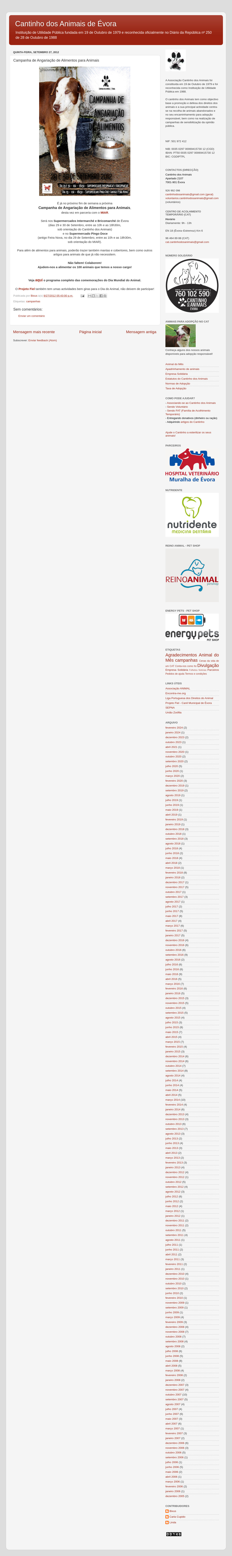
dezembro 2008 (174, 1326)
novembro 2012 (174, 1177)
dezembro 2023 (174, 737)
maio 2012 (171, 1206)
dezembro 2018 (174, 829)
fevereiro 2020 (174, 780)
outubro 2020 (173, 756)
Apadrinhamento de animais (182, 369)
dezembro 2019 (174, 785)
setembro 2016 (174, 954)
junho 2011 (172, 1249)
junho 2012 (172, 1201)
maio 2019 (171, 809)
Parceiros (213, 669)
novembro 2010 (174, 1278)
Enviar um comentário (31, 315)
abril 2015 (171, 1036)
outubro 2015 (173, 1007)
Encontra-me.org (175, 693)
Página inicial (90, 332)
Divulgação (208, 665)
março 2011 (172, 1259)
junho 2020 (172, 771)
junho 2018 (172, 853)
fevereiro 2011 (174, 1264)
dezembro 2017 (174, 882)
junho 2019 (172, 804)
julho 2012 (171, 1196)
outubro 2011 (173, 1230)
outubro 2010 (173, 1283)
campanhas (33, 301)
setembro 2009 (174, 1307)
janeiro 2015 (172, 1051)
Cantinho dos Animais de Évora (65, 24)
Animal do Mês (174, 364)
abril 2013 (171, 1152)
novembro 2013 (174, 1119)
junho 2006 (172, 1467)
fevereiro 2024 (174, 727)
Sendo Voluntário (177, 406)
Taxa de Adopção (175, 388)
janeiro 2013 (172, 1167)
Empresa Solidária (176, 373)
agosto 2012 (172, 1191)
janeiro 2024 (172, 732)
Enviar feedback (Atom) (42, 340)
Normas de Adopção (177, 383)
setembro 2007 (174, 1399)
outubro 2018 (173, 833)
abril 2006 (171, 1476)
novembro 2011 (174, 1225)
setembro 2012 (174, 1186)
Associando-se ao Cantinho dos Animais (191, 402)
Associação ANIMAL (177, 688)
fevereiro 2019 (174, 819)
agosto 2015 (172, 1017)
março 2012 (172, 1211)
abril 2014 (171, 1094)
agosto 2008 (172, 1346)
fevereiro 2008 (174, 1375)
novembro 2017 (174, 887)
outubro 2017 (173, 891)
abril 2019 (171, 814)
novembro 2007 (174, 1389)
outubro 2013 (173, 1124)
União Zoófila (173, 712)
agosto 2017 (172, 901)
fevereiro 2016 (174, 988)
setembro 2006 (174, 1457)
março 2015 (172, 1041)
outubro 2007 (173, 1394)
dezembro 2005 (174, 1496)
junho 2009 (172, 1312)
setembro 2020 (174, 761)
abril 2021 (171, 747)
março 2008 (172, 1370)
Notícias (202, 670)
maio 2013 (171, 1148)
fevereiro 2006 (174, 1486)
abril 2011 (171, 1254)
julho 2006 (171, 1462)
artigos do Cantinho (192, 421)
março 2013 (172, 1157)
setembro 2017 (174, 896)
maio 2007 (171, 1418)
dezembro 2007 (174, 1384)
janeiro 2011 (172, 1268)
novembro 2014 (174, 1061)
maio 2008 (171, 1360)
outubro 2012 (173, 1181)
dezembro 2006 (174, 1443)
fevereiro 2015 (174, 1046)
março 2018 (172, 867)
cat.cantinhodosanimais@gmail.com (187, 242)
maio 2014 (171, 1090)
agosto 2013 (172, 1133)
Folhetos (193, 670)
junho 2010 (172, 1293)
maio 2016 (171, 974)
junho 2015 (172, 1027)
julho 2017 (171, 906)
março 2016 (172, 983)
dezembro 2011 (174, 1220)
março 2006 (172, 1481)
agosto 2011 (172, 1239)
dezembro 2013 (174, 1114)
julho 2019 (171, 800)
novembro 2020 (174, 751)
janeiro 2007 (172, 1438)
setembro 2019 (174, 790)
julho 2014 (171, 1080)
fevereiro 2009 (174, 1322)
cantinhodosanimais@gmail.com (185, 194)
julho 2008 (171, 1351)
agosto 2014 (172, 1075)
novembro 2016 (174, 945)
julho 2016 (171, 964)
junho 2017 (172, 911)
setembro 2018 (174, 838)
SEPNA (170, 707)
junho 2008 (172, 1356)
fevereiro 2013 (174, 1162)
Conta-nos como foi (185, 666)
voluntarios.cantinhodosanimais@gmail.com (192, 198)
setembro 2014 (174, 1070)
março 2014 (172, 1099)
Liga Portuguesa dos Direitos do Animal (189, 698)
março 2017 (172, 925)
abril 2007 (171, 1423)
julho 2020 (171, 766)
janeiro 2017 (172, 935)
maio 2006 (171, 1471)
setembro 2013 (174, 1128)
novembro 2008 (174, 1331)
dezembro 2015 (174, 998)
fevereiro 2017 (174, 930)
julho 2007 (171, 1409)
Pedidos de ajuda (174, 673)
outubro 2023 (173, 742)
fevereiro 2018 (174, 872)
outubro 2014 (173, 1065)
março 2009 (172, 1317)
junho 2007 (172, 1413)
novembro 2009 (174, 1302)
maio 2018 (171, 858)
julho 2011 (171, 1244)
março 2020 (172, 775)
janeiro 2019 (172, 824)
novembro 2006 (174, 1447)
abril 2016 (171, 979)
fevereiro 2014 (174, 1104)
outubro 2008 (173, 1336)
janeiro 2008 (172, 1380)
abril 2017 (171, 920)
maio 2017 (171, 916)
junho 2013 (172, 1143)
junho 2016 (172, 969)
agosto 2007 (172, 1404)
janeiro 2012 (172, 1215)
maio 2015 (171, 1032)
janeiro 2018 (172, 877)
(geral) (209, 194)
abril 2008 (171, 1365)
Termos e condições (196, 673)
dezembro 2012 (174, 1172)
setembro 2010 (174, 1288)
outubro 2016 (173, 949)
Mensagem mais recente (34, 332)
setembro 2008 (174, 1341)
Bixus (172, 1511)
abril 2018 (171, 862)
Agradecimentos (181, 654)
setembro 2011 (174, 1235)
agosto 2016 (172, 959)
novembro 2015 (174, 1003)
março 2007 (172, 1428)
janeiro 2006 (172, 1491)
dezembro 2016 (174, 940)
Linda (172, 1522)
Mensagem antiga (141, 332)
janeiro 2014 (172, 1109)
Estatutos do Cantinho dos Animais (186, 378)
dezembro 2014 (174, 1056)
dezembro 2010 (174, 1273)
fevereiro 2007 (174, 1433)
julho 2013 (171, 1138)
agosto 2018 (172, 843)
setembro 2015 (174, 1012)
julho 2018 (171, 848)
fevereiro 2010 (174, 1297)
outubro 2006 (173, 1452)
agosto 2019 (172, 795)
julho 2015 (171, 1022)
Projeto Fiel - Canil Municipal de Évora (188, 703)
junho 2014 (172, 1085)
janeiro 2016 (172, 993)
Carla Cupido (177, 1516)
